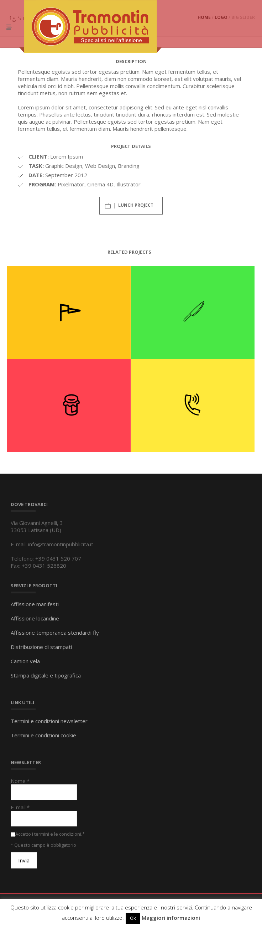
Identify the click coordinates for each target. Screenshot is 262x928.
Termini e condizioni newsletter (49, 721)
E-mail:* (20, 807)
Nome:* (20, 780)
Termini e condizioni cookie (43, 735)
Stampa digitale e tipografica (46, 675)
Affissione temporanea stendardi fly (55, 632)
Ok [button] (133, 918)
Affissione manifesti (35, 604)
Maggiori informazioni (171, 917)
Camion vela (25, 661)
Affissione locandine (35, 618)
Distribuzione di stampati (41, 646)
